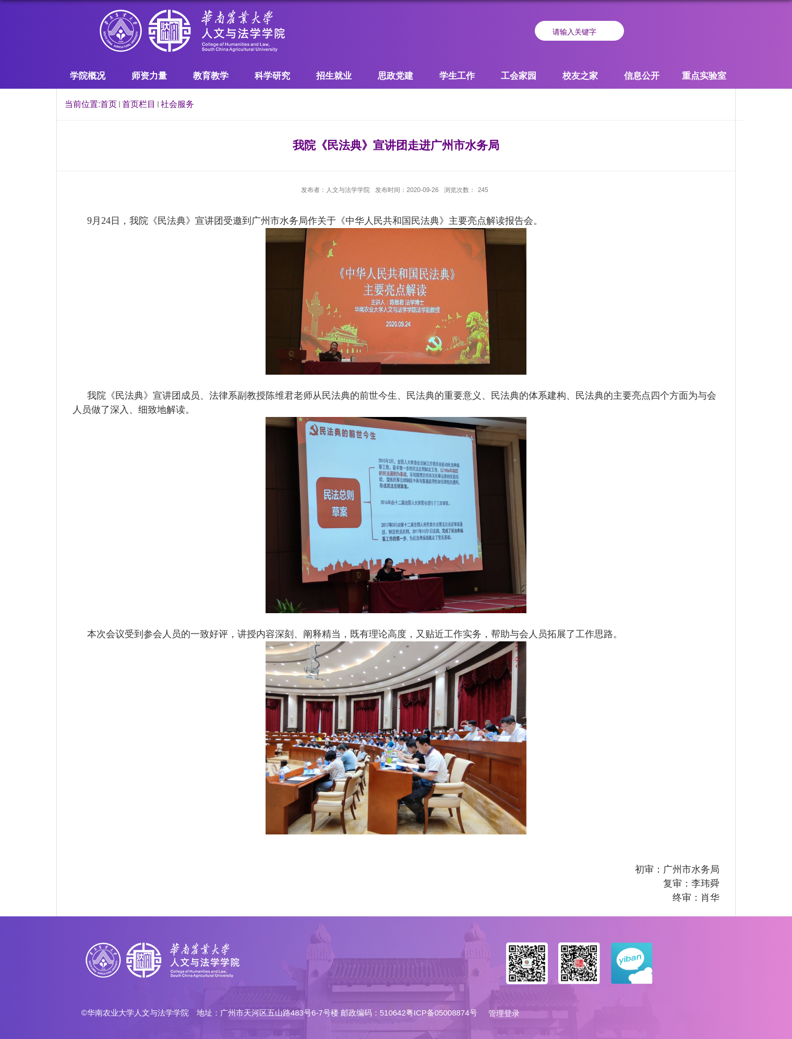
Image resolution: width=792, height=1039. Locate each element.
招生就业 (334, 76)
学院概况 (87, 76)
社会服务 (177, 104)
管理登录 (504, 1013)
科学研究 (272, 76)
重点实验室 (704, 76)
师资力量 (149, 76)
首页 (108, 104)
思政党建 (395, 76)
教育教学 (211, 76)
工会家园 (518, 76)
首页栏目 (138, 104)
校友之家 (580, 76)
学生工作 (457, 76)
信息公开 (641, 76)
